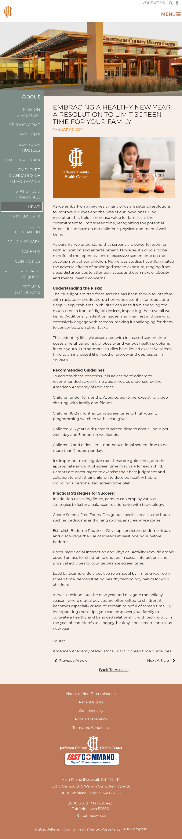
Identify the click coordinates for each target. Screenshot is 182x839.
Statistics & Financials (27, 194)
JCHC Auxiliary (24, 241)
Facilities (29, 134)
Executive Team (23, 160)
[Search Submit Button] (171, 3)
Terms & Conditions (27, 289)
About (31, 96)
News (34, 206)
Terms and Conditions (91, 728)
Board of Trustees (29, 147)
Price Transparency (91, 719)
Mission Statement (28, 112)
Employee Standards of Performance (24, 175)
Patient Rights (91, 702)
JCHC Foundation (26, 229)
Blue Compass (134, 829)
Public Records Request (22, 274)
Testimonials (25, 216)
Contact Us (27, 261)
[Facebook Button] (177, 3)
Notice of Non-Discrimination (91, 694)
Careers (31, 251)
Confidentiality (91, 711)
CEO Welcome (24, 124)
